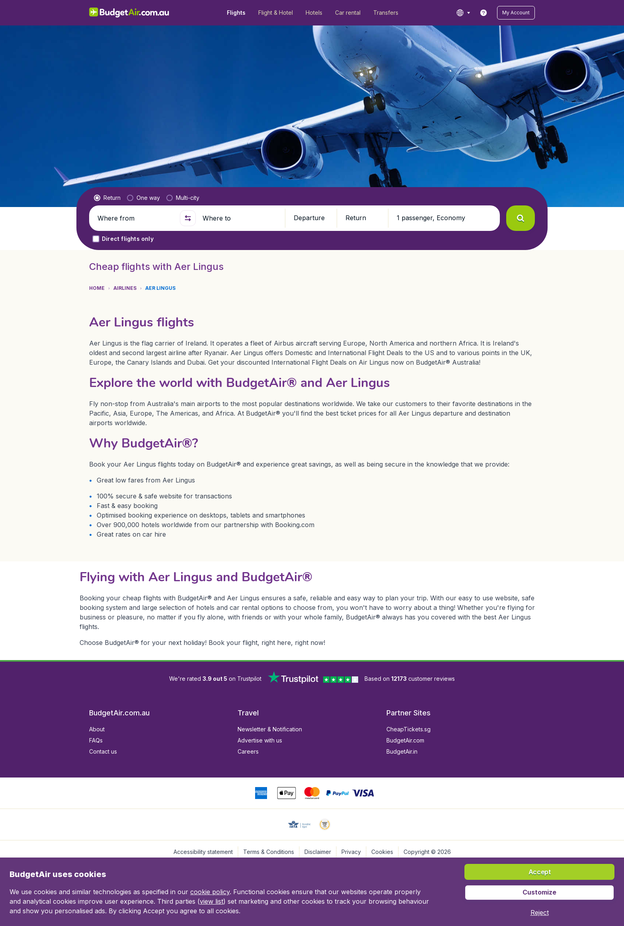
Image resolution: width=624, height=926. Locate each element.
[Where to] (240, 218)
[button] (516, 13)
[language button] (463, 13)
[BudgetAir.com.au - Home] (129, 12)
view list (211, 901)
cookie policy (210, 892)
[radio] (107, 197)
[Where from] (135, 218)
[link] (484, 13)
